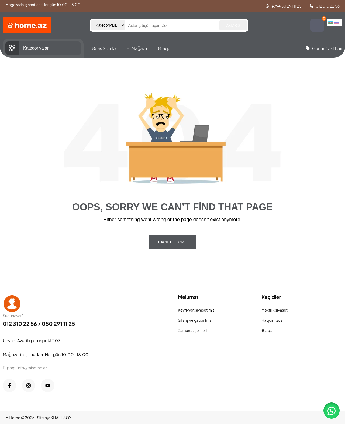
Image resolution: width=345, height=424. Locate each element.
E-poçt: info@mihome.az (25, 367)
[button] (331, 410)
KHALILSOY (61, 417)
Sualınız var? (13, 315)
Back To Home (172, 242)
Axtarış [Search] (233, 25)
